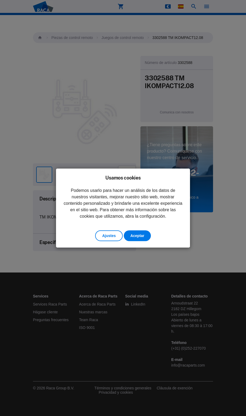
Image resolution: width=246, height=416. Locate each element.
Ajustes (109, 236)
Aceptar (137, 236)
